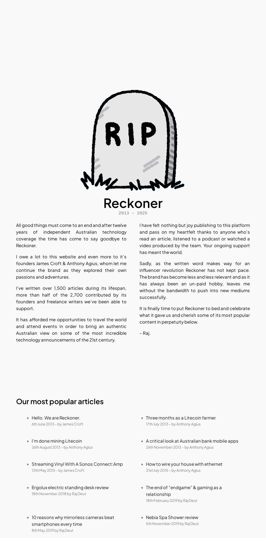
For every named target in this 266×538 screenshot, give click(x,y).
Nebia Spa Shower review (172, 517)
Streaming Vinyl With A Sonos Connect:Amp (77, 464)
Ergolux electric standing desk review (70, 487)
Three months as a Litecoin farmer (181, 418)
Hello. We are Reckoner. (56, 418)
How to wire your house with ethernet (184, 464)
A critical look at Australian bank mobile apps (192, 441)
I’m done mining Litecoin (57, 441)
